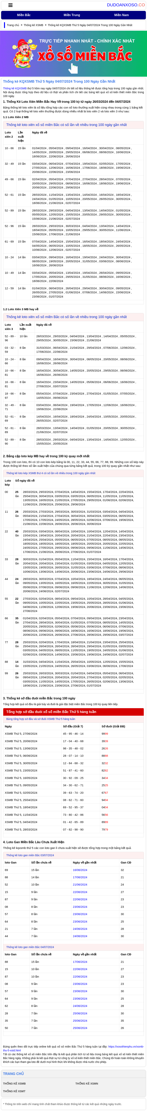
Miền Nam (121, 15)
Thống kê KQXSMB (15, 88)
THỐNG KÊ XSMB (14, 1083)
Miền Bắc (23, 15)
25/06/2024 (80, 1013)
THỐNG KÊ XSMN (86, 1083)
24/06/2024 (80, 928)
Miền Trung (72, 15)
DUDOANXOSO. (126, 5)
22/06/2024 (80, 892)
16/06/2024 (80, 870)
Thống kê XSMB (33, 25)
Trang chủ (13, 25)
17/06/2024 (80, 877)
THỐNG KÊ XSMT (14, 1091)
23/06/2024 (80, 906)
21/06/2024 (80, 884)
